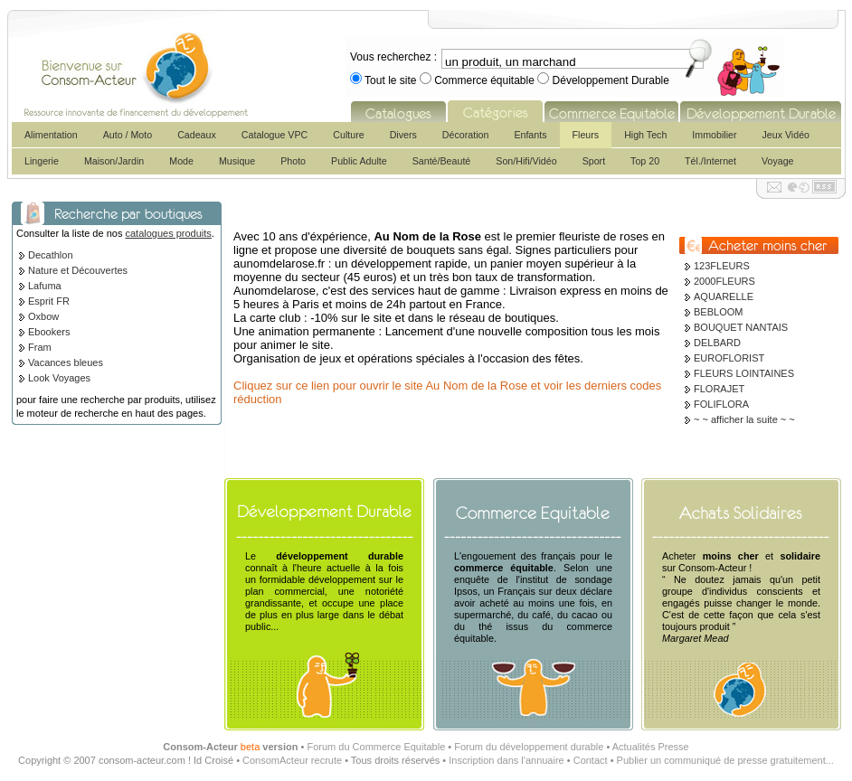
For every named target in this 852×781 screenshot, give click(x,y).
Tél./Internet (710, 160)
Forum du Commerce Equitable (376, 746)
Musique (237, 160)
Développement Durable (609, 80)
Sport (593, 160)
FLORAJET (719, 388)
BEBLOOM (718, 311)
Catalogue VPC (274, 134)
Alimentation (51, 134)
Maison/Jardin (114, 160)
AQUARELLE (723, 296)
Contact (590, 760)
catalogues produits (168, 233)
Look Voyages (59, 377)
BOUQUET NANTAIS (741, 327)
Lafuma (45, 285)
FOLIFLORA (721, 404)
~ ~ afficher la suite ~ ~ (744, 419)
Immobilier (714, 134)
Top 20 (644, 160)
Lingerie (41, 160)
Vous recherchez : (393, 57)
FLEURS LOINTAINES (744, 373)
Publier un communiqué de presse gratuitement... (725, 760)
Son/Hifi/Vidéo (526, 160)
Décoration (465, 134)
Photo (293, 160)
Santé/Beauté (441, 160)
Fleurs (586, 134)
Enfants (530, 134)
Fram (40, 347)
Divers (403, 134)
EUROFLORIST (729, 358)
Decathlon (50, 254)
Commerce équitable (484, 80)
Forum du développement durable (528, 746)
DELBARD (717, 342)
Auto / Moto (128, 134)
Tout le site (391, 80)
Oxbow (43, 316)
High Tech (645, 134)
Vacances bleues (65, 362)
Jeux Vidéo (785, 134)
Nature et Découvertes (78, 270)
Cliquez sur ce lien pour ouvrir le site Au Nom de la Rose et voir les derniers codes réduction (447, 392)
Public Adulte (359, 160)
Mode (181, 160)
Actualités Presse (650, 746)
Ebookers (49, 331)
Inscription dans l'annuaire (506, 760)
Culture (348, 134)
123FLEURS (722, 265)
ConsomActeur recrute (292, 760)
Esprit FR (49, 301)
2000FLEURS (724, 281)
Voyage (778, 160)
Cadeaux (196, 134)
